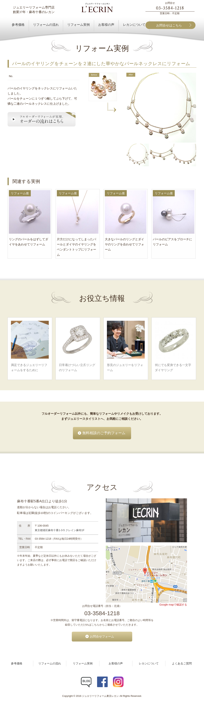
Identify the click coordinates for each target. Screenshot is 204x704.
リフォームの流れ (49, 663)
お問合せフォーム (102, 636)
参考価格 (16, 663)
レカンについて (149, 663)
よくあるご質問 (182, 663)
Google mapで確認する (173, 604)
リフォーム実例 (83, 663)
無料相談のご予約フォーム (103, 433)
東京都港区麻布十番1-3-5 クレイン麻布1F (59, 530)
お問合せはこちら (169, 25)
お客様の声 (116, 663)
